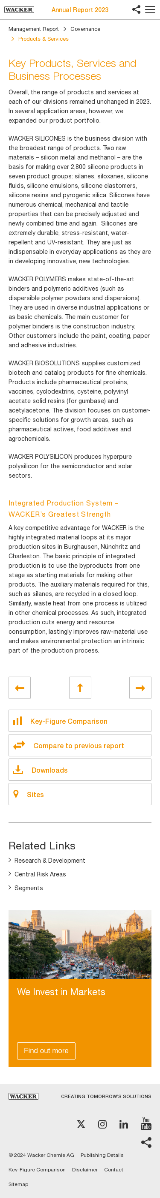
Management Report (34, 29)
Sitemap (18, 1184)
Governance (85, 29)
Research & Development (50, 860)
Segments (29, 888)
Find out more (46, 1051)
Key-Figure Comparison (37, 1170)
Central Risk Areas (40, 874)
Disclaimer (85, 1170)
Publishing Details (102, 1155)
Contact (113, 1170)
